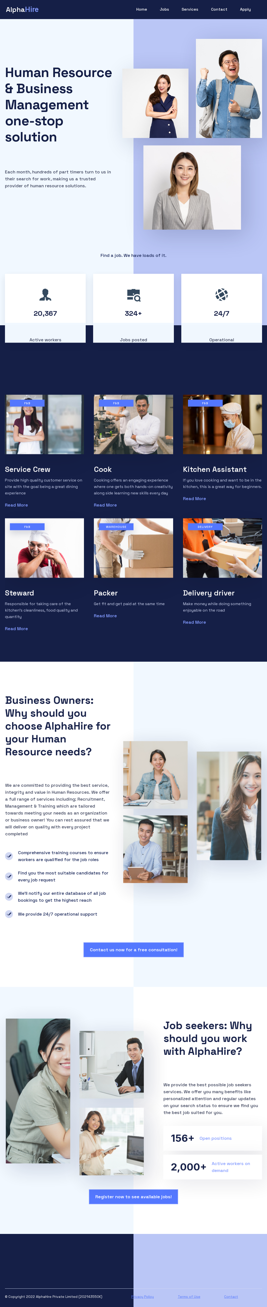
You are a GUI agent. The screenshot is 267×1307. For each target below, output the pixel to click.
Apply (245, 9)
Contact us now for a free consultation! (133, 950)
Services (190, 9)
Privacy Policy (142, 1296)
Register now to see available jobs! (133, 1196)
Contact (219, 9)
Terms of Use (189, 1296)
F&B (27, 407)
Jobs (164, 9)
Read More (16, 509)
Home (141, 9)
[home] (22, 9)
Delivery (205, 531)
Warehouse (116, 531)
